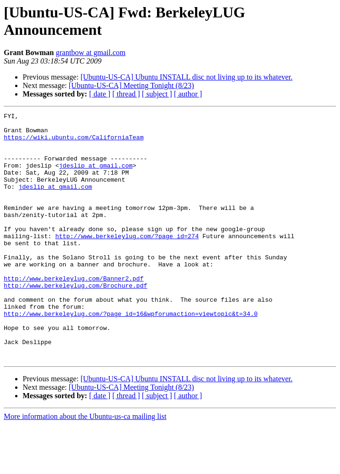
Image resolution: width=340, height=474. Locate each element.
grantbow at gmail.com (90, 52)
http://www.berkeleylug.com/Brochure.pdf (75, 320)
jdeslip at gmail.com (96, 176)
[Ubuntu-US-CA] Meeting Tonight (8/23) (131, 85)
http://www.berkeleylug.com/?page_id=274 (127, 261)
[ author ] (188, 94)
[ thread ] (126, 94)
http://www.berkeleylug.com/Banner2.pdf (73, 312)
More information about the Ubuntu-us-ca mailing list (85, 466)
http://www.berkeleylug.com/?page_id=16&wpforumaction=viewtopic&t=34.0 (130, 354)
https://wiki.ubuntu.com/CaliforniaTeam (73, 142)
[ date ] (99, 94)
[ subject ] (157, 94)
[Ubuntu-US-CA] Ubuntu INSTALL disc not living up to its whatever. (187, 77)
